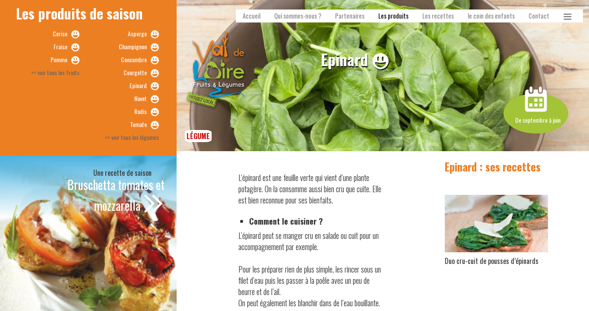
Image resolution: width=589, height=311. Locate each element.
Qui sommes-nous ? (297, 15)
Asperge (137, 33)
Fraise (60, 46)
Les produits (393, 15)
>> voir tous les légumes (132, 137)
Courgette (135, 72)
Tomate (138, 124)
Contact (539, 15)
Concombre (134, 59)
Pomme (59, 59)
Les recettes (438, 15)
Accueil (251, 15)
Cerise (60, 33)
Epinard (138, 85)
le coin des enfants (491, 15)
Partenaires (349, 15)
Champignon (133, 46)
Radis (140, 111)
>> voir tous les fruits (55, 72)
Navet (140, 98)
